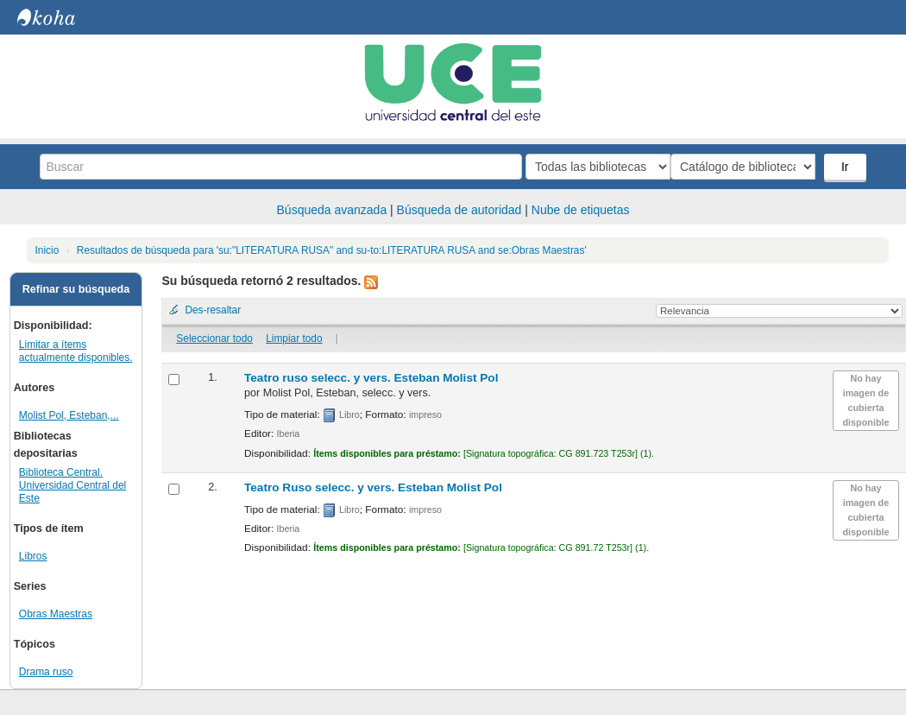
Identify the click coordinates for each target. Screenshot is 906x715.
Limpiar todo (294, 338)
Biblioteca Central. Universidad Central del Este (72, 485)
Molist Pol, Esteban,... (69, 415)
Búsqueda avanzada (332, 210)
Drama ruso (46, 672)
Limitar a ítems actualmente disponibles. (76, 351)
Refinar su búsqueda (76, 289)
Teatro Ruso (373, 487)
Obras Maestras (55, 614)
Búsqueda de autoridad (459, 210)
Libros (33, 556)
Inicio (47, 250)
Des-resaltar (213, 310)
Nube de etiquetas (581, 210)
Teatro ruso (371, 377)
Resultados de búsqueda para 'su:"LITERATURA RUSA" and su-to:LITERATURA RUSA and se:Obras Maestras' (332, 250)
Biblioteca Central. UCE (60, 17)
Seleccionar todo (214, 338)
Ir (847, 167)
